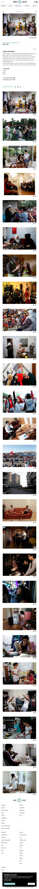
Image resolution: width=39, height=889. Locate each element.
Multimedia (22, 810)
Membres (3, 6)
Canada (21, 845)
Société (3, 808)
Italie (21, 861)
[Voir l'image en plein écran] (35, 37)
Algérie (21, 858)
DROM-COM (4, 843)
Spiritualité (3, 818)
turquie (4, 74)
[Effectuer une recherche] (34, 2)
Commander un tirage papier (10, 78)
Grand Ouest (4, 835)
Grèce (21, 863)
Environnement (4, 810)
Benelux (21, 850)
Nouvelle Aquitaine (5, 840)
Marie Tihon (6, 44)
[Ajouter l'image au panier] (32, 37)
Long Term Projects (5, 826)
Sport (2, 813)
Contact (34, 6)
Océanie (21, 843)
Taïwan (21, 853)
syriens (4, 72)
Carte (10, 6)
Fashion (3, 823)
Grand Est (3, 832)
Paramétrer (31, 884)
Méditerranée (23, 840)
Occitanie (3, 837)
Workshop (22, 813)
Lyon (2, 853)
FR (34, 49)
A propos (26, 6)
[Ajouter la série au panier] (20, 87)
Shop (21, 815)
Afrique (21, 832)
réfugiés (4, 70)
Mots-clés (6, 69)
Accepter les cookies (9, 884)
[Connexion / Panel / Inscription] (37, 2)
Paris (2, 850)
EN (35, 49)
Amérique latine (23, 835)
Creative (3, 820)
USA (20, 848)
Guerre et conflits (5, 828)
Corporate (22, 808)
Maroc (21, 855)
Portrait (21, 805)
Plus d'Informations (8, 880)
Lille (2, 845)
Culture (3, 815)
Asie (20, 837)
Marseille (3, 848)
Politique (3, 805)
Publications (18, 6)
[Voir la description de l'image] (34, 37)
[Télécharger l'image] (30, 37)
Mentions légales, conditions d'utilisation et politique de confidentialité (19, 887)
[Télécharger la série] (18, 87)
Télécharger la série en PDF (9, 79)
